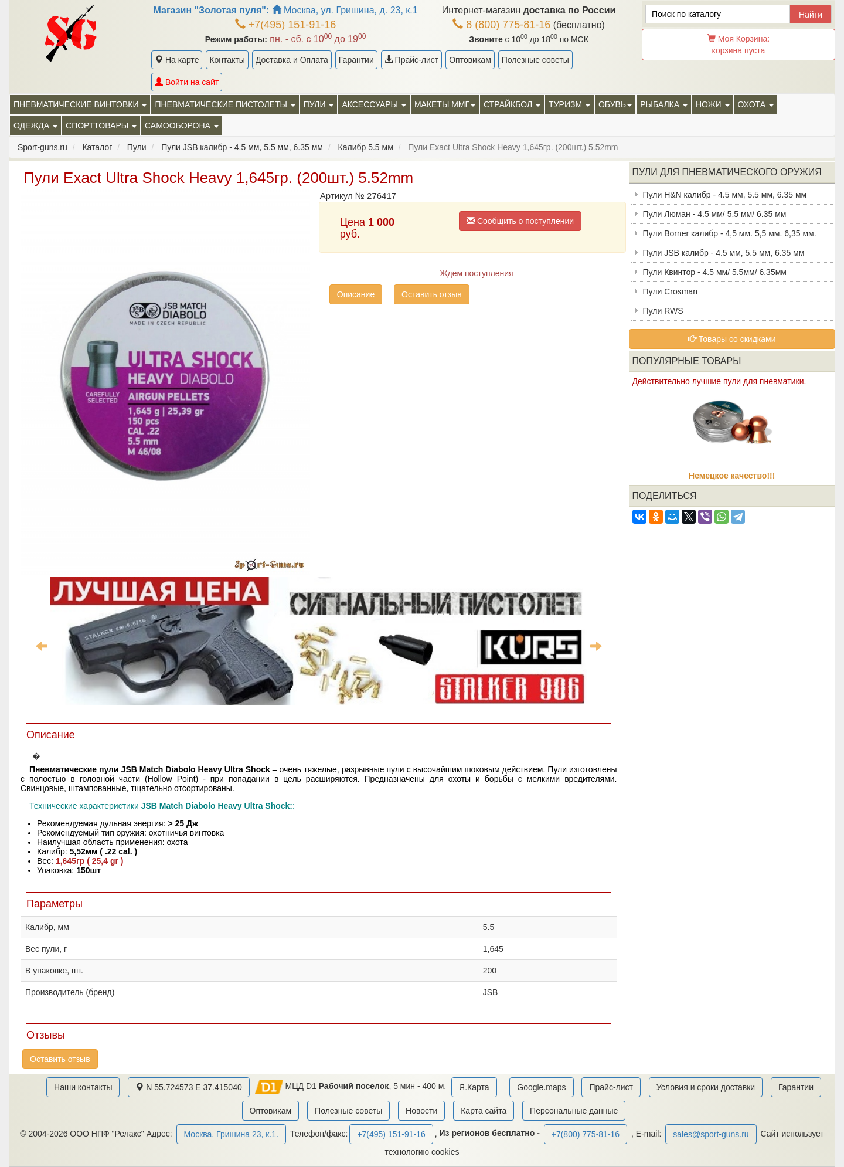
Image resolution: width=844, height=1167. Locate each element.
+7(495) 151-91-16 (285, 24)
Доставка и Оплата (292, 60)
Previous (41, 646)
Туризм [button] (569, 104)
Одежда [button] (35, 125)
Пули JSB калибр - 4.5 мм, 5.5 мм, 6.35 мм (724, 252)
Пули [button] (319, 104)
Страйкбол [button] (512, 104)
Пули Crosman (670, 291)
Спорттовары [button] (101, 125)
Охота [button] (756, 104)
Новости (421, 1110)
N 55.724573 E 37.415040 (188, 1087)
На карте (177, 60)
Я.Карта (474, 1087)
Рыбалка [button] (664, 104)
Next (596, 646)
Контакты (226, 60)
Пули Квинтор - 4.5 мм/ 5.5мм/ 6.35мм (715, 272)
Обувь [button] (615, 104)
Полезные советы (535, 60)
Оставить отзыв (431, 294)
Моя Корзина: (738, 44)
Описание (356, 294)
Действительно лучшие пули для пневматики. (719, 381)
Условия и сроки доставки (705, 1087)
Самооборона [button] (182, 125)
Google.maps (541, 1087)
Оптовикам (470, 60)
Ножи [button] (713, 104)
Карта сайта (483, 1110)
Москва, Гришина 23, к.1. (231, 1134)
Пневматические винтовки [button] (80, 104)
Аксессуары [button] (374, 104)
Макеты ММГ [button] (444, 104)
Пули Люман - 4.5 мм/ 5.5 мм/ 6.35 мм (715, 214)
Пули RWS (663, 311)
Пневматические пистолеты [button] (225, 104)
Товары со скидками (732, 339)
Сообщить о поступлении (520, 221)
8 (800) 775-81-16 (501, 24)
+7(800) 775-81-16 (586, 1134)
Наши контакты (83, 1087)
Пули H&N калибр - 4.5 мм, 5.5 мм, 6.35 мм (725, 194)
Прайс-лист (411, 60)
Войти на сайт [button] (187, 82)
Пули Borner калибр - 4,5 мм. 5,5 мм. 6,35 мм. (729, 233)
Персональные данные (574, 1110)
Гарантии (356, 60)
